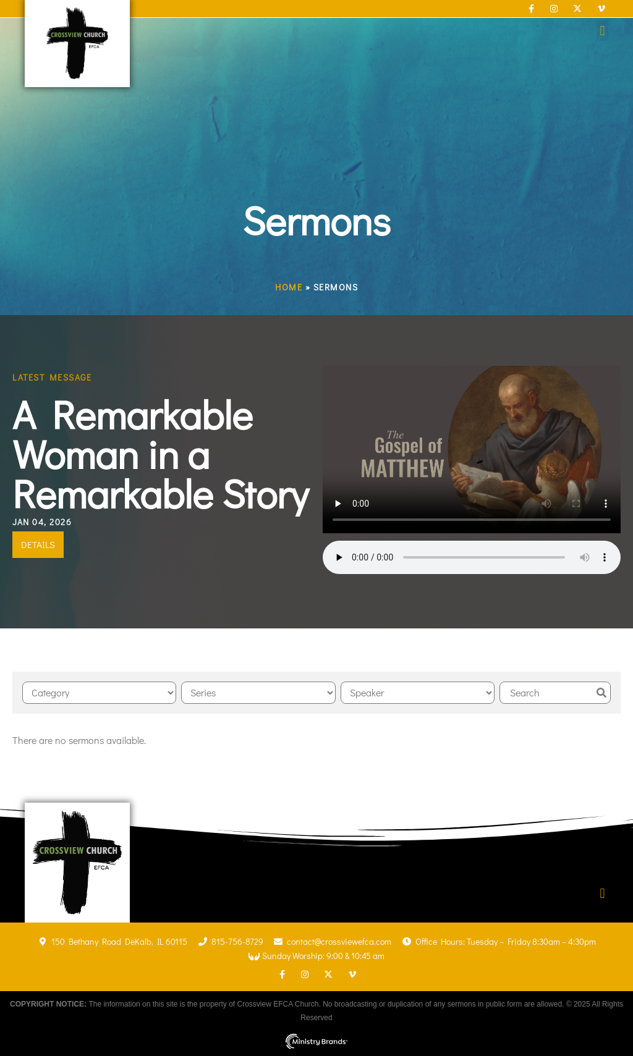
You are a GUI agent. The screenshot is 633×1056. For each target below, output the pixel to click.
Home (288, 287)
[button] (602, 30)
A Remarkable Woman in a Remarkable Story (160, 453)
